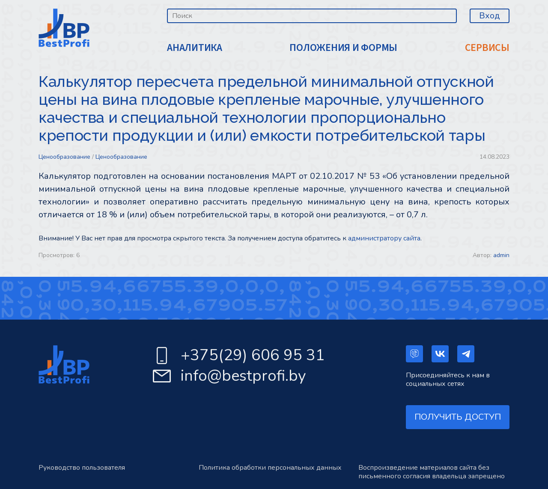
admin (501, 255)
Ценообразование (64, 157)
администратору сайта (384, 238)
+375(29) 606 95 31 (253, 355)
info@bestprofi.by (243, 375)
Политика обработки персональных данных (270, 467)
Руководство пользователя (82, 467)
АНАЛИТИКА (194, 47)
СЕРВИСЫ (487, 47)
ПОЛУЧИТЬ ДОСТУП (457, 417)
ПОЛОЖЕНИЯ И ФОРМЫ (343, 47)
